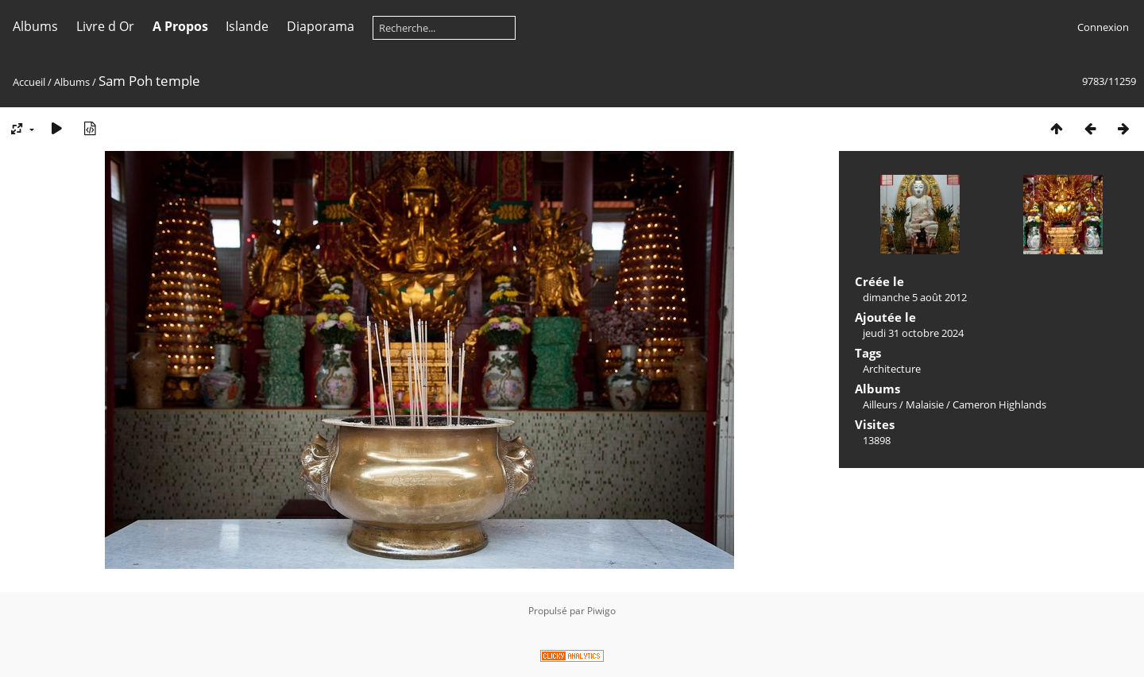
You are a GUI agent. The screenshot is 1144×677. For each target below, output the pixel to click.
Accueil (29, 82)
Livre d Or (105, 26)
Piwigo (601, 610)
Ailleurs (880, 404)
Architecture (892, 369)
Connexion (1103, 27)
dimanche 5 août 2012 (915, 297)
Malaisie (925, 404)
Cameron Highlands (999, 404)
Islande (247, 26)
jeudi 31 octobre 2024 (913, 333)
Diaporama (320, 26)
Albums (35, 26)
